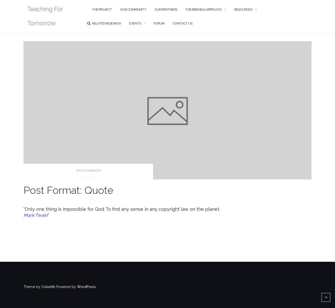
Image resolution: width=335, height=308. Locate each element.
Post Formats (88, 171)
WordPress (86, 287)
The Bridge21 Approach (203, 9)
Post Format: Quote (68, 190)
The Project (102, 9)
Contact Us (182, 23)
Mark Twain (35, 215)
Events (135, 23)
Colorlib (48, 287)
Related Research (106, 23)
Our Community (133, 9)
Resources (243, 9)
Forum (159, 23)
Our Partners (165, 9)
